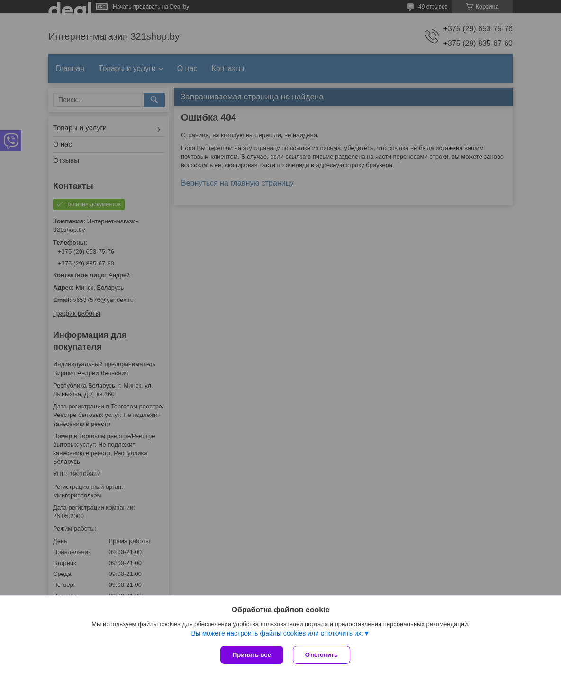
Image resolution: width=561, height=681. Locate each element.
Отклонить (321, 654)
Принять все (252, 654)
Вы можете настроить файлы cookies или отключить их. (277, 633)
